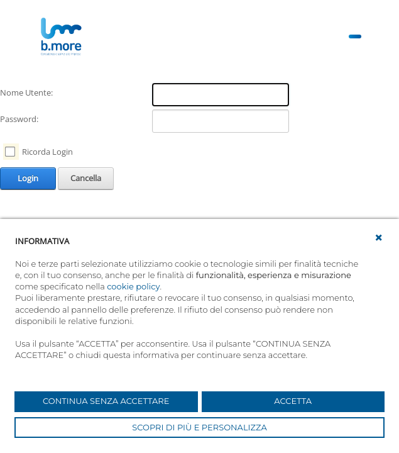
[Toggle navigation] (355, 37)
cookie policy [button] (133, 286)
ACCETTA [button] (293, 401)
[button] (379, 238)
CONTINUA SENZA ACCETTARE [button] (106, 401)
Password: (19, 119)
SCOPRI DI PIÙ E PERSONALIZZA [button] (199, 427)
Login (28, 178)
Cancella (85, 178)
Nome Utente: (26, 92)
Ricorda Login (47, 151)
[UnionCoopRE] (60, 36)
